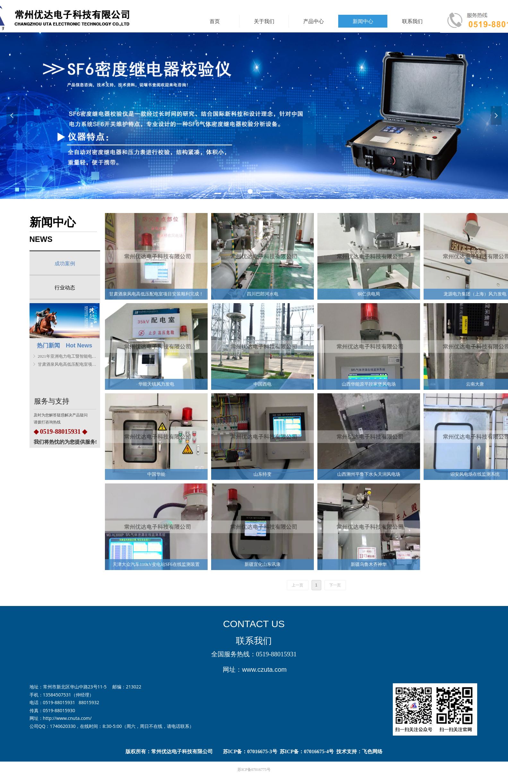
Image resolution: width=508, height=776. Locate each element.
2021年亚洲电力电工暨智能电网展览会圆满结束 (68, 356)
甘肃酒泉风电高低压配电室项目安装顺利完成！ (68, 364)
